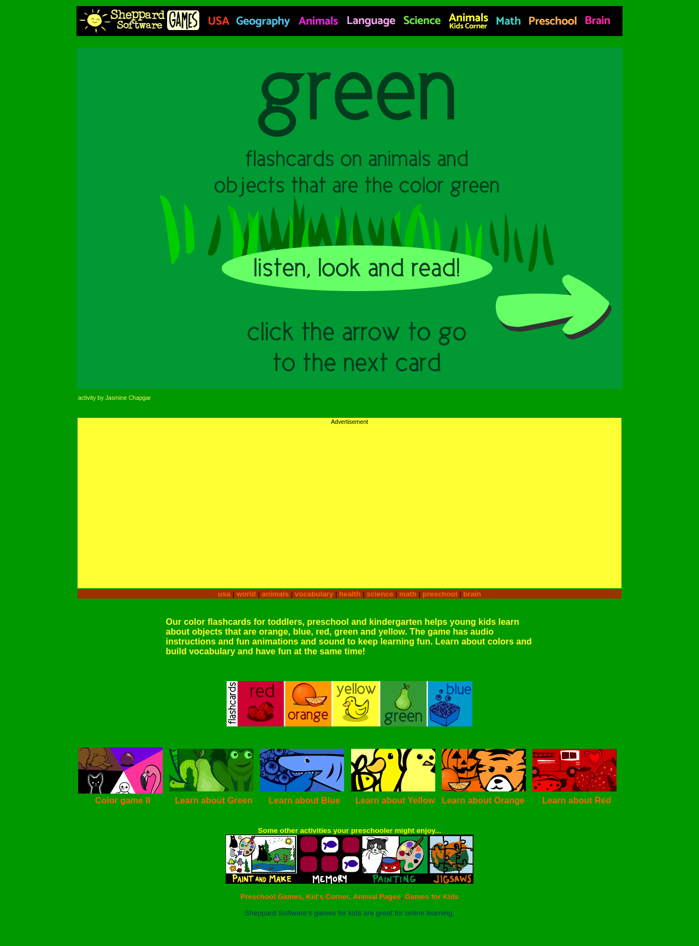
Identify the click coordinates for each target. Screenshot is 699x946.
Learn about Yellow (395, 800)
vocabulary (314, 594)
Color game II (122, 800)
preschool (441, 594)
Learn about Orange (483, 800)
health (349, 594)
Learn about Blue (304, 800)
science (379, 594)
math (408, 594)
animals (275, 594)
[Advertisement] (349, 501)
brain (472, 594)
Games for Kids (432, 896)
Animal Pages (376, 896)
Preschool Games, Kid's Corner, (295, 896)
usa (224, 594)
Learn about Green (213, 800)
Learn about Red (576, 800)
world (246, 594)
